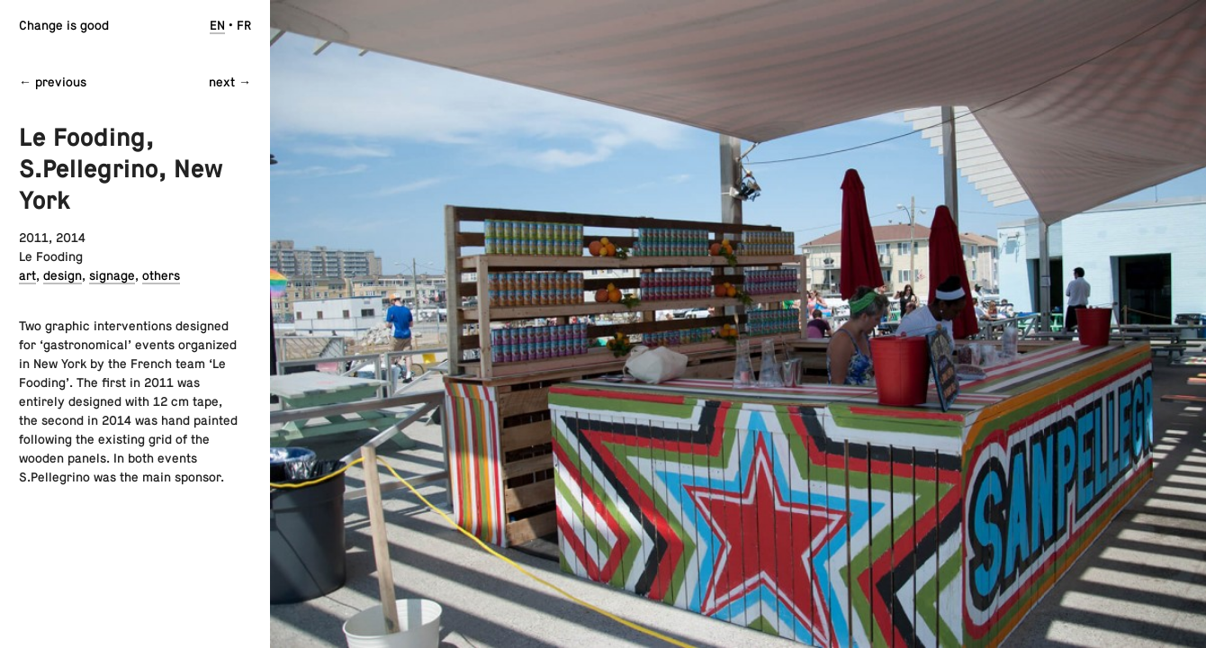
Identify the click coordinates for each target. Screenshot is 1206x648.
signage (112, 275)
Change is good (64, 25)
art (27, 275)
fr (244, 25)
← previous (52, 82)
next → (230, 82)
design (62, 275)
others (161, 275)
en (217, 25)
